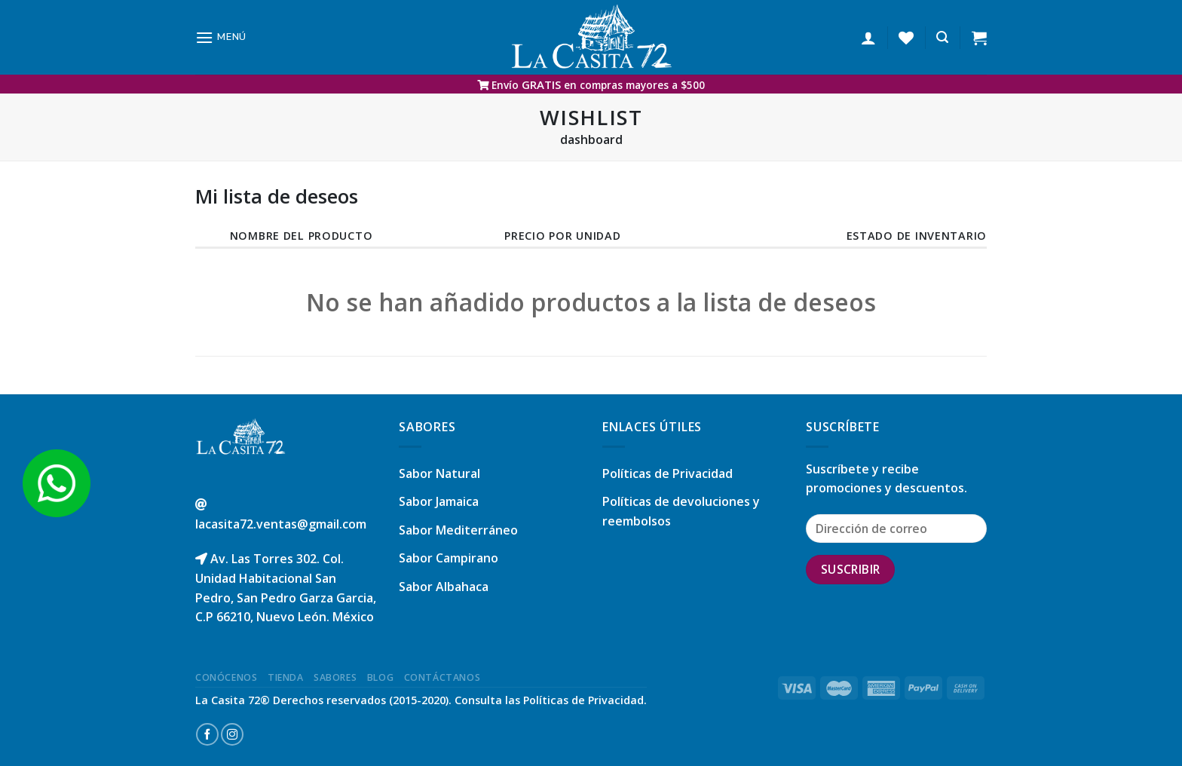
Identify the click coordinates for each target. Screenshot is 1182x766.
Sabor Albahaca (443, 586)
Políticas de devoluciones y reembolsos (681, 511)
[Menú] (221, 37)
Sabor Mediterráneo (458, 530)
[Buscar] (942, 37)
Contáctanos (442, 677)
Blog (380, 677)
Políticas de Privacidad (667, 473)
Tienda (286, 677)
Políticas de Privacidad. (585, 700)
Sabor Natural (439, 473)
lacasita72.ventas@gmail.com (280, 524)
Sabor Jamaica (439, 501)
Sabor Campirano (448, 558)
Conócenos (226, 677)
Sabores (335, 677)
